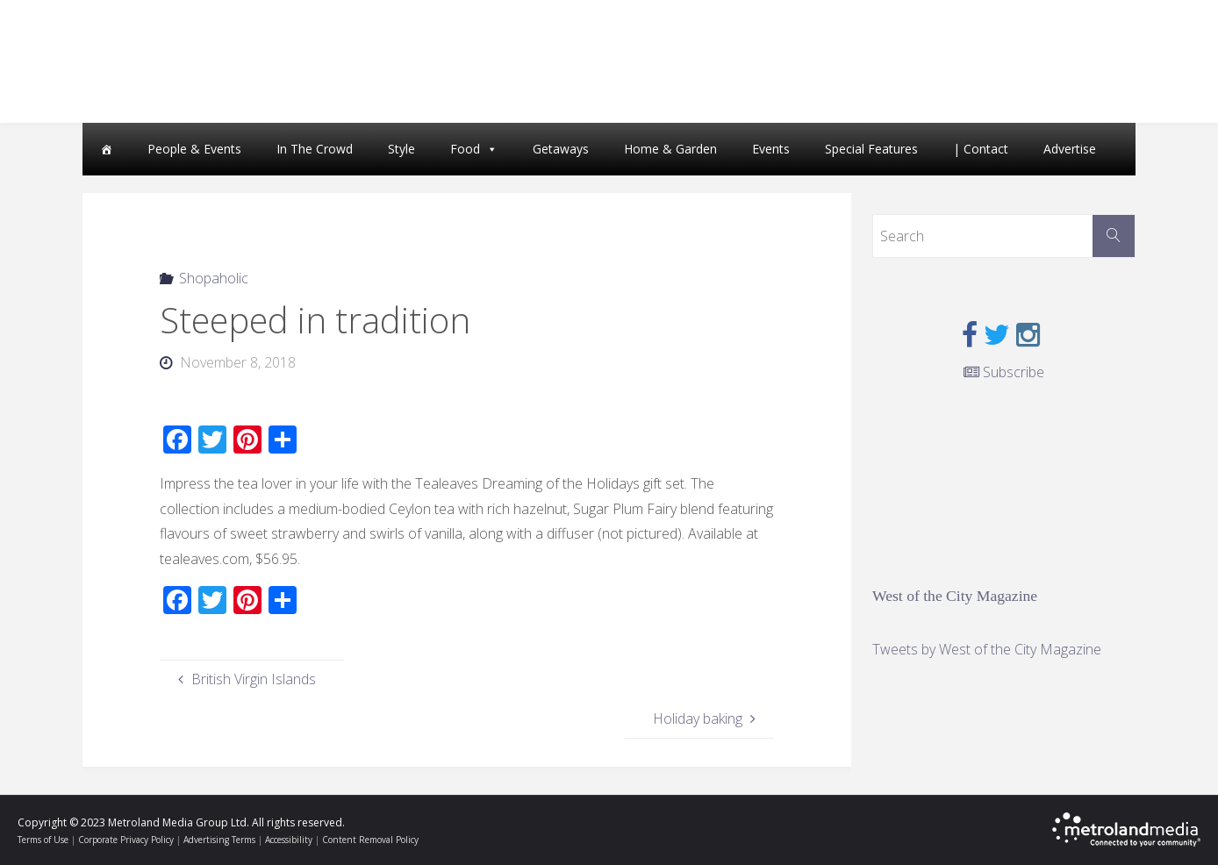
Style (401, 148)
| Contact (980, 148)
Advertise (1069, 148)
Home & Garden (670, 148)
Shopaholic (213, 278)
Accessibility (288, 839)
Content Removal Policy (370, 839)
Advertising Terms (219, 839)
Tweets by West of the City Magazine (986, 649)
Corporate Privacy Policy (126, 839)
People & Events (194, 148)
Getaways (561, 148)
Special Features (871, 148)
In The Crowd (314, 148)
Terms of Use (43, 839)
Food (465, 148)
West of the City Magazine (954, 595)
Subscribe (1004, 372)
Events (771, 148)
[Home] (106, 149)
